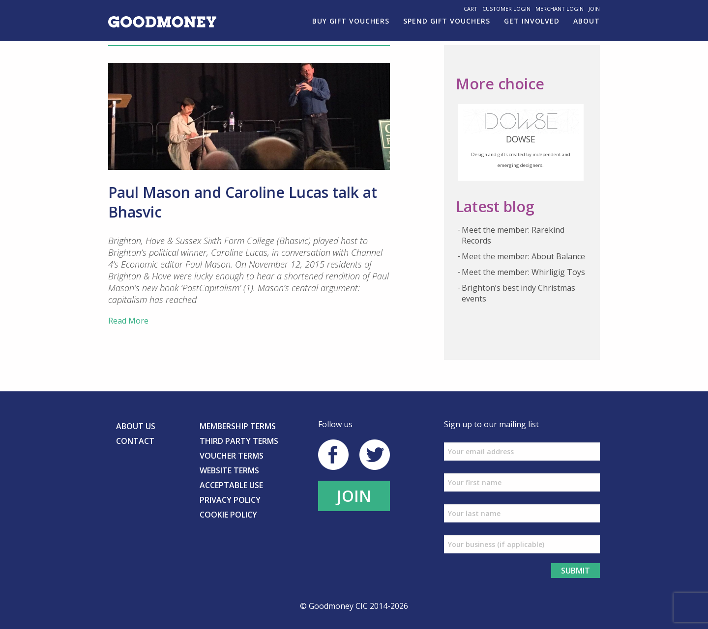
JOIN (354, 495)
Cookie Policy (228, 514)
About (586, 21)
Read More (128, 320)
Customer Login (506, 8)
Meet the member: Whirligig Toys (523, 272)
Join (594, 8)
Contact (135, 441)
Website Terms (229, 470)
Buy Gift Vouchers (350, 21)
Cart (470, 8)
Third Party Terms (239, 441)
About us (135, 426)
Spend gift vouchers (446, 21)
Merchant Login (559, 8)
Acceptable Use (231, 485)
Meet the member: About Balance (523, 256)
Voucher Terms (232, 455)
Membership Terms (238, 426)
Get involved (532, 21)
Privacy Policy (230, 499)
